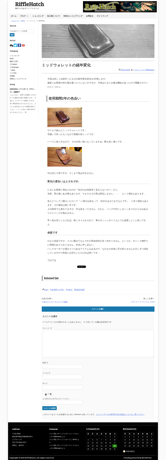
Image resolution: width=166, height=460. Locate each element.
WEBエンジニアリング (72, 16)
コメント (47, 328)
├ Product (13, 64)
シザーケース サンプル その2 (142, 302)
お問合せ (89, 16)
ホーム (13, 16)
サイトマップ (102, 16)
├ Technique (14, 67)
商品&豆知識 (79, 290)
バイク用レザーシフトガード (59, 434)
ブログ (22, 16)
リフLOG (13, 73)
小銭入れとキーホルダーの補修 (55, 302)
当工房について (53, 16)
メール (46, 373)
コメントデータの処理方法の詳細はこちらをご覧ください (120, 414)
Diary (46, 290)
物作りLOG (14, 61)
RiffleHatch (29, 4)
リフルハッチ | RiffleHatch (143, 70)
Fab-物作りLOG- (57, 290)
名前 (45, 363)
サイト (45, 383)
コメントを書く (98, 309)
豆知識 (12, 76)
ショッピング (38, 16)
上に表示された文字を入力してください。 (56, 399)
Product (69, 290)
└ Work (12, 70)
